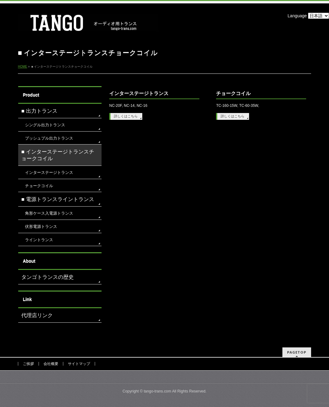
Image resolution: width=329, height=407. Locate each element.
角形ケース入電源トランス (49, 213)
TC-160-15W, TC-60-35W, (237, 105)
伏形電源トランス (41, 226)
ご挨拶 (28, 364)
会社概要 (51, 364)
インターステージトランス (139, 93)
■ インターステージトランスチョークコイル (57, 155)
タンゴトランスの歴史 (47, 277)
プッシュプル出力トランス (49, 138)
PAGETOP (296, 352)
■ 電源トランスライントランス (57, 199)
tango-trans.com (157, 391)
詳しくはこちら (126, 116)
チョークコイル (233, 93)
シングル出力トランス (45, 125)
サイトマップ (79, 364)
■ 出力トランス (39, 111)
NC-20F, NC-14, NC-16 (128, 105)
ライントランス (39, 239)
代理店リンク (37, 315)
